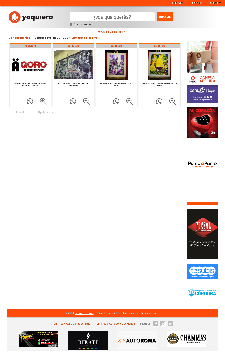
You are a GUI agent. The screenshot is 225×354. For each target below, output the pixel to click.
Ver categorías (19, 37)
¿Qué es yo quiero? (111, 31)
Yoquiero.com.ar (84, 313)
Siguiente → (45, 112)
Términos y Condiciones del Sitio (71, 323)
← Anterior (19, 112)
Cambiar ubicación (84, 37)
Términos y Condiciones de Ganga (115, 323)
